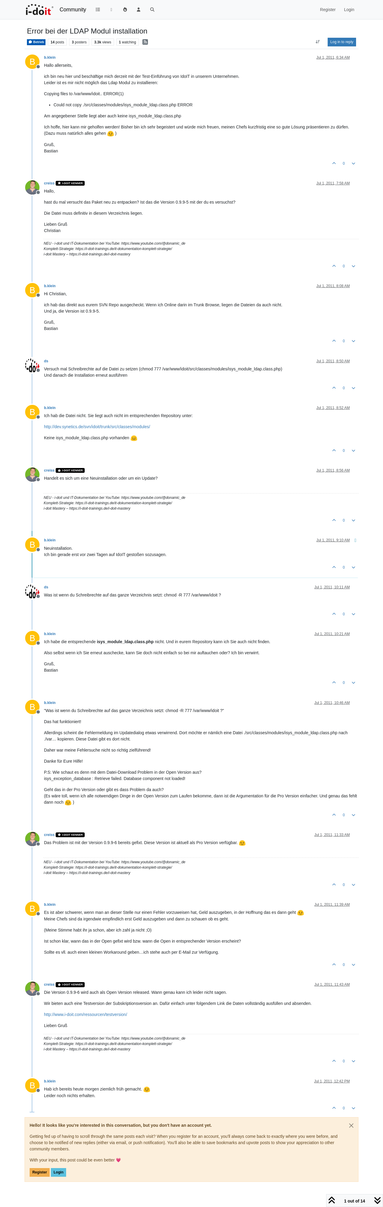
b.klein (50, 57)
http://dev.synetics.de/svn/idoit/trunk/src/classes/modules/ (97, 426)
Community (73, 10)
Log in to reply (341, 42)
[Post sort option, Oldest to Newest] (318, 42)
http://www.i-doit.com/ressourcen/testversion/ (85, 1014)
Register (39, 1172)
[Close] (351, 1125)
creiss (49, 183)
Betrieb (36, 42)
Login (58, 1172)
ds (46, 361)
